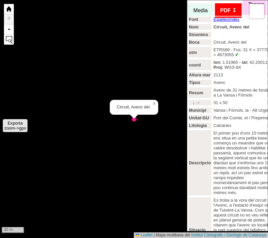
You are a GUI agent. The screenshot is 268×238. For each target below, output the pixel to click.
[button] (154, 104)
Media (201, 10)
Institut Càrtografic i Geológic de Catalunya (228, 235)
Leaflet (143, 235)
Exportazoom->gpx (15, 126)
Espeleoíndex (227, 19)
